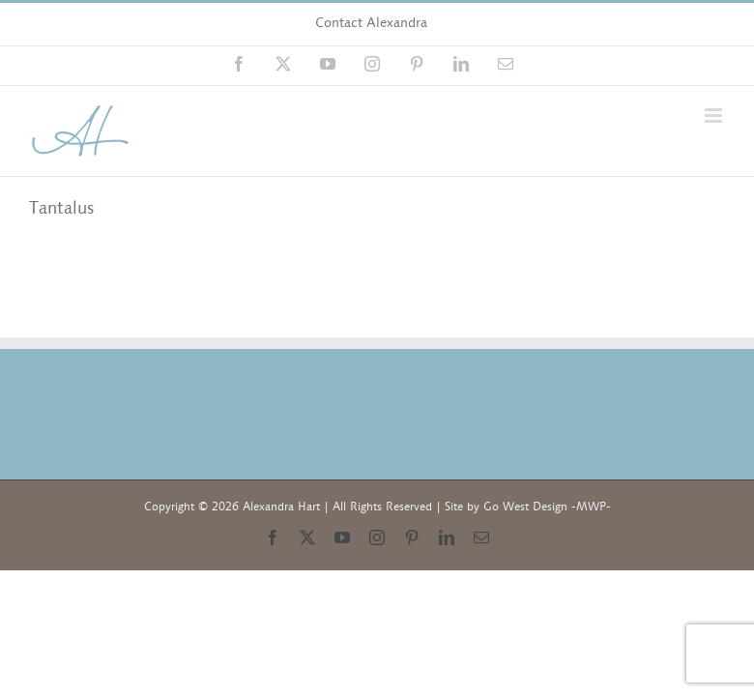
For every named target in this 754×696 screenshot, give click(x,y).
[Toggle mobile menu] (715, 115)
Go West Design (525, 506)
